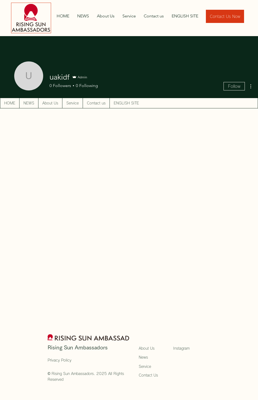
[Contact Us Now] (225, 16)
